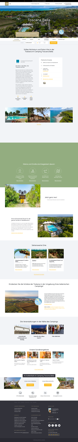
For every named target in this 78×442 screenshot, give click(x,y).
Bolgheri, (45, 308)
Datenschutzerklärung (35, 428)
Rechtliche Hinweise (34, 426)
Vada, (51, 306)
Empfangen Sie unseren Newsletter (20, 417)
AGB (32, 425)
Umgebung (54, 39)
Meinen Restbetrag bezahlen (36, 423)
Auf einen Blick (16, 39)
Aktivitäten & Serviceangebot (46, 39)
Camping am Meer (17, 411)
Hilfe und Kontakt (34, 417)
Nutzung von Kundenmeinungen (36, 429)
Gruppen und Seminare (18, 425)
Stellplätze (31, 39)
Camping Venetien (34, 408)
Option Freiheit (33, 431)
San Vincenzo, (46, 309)
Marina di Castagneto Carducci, (56, 306)
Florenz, (50, 308)
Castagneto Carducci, (61, 308)
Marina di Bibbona (53, 309)
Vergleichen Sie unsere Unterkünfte (20, 420)
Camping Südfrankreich (18, 408)
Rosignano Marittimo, (55, 308)
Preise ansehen (53, 42)
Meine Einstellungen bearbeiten (36, 432)
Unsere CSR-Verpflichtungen (19, 423)
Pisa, (49, 309)
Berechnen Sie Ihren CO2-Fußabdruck (37, 420)
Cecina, (48, 308)
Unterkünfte (24, 39)
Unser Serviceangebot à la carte (19, 426)
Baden (39, 39)
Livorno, (62, 306)
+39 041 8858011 (45, 74)
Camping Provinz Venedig (35, 411)
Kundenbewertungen (61, 39)
